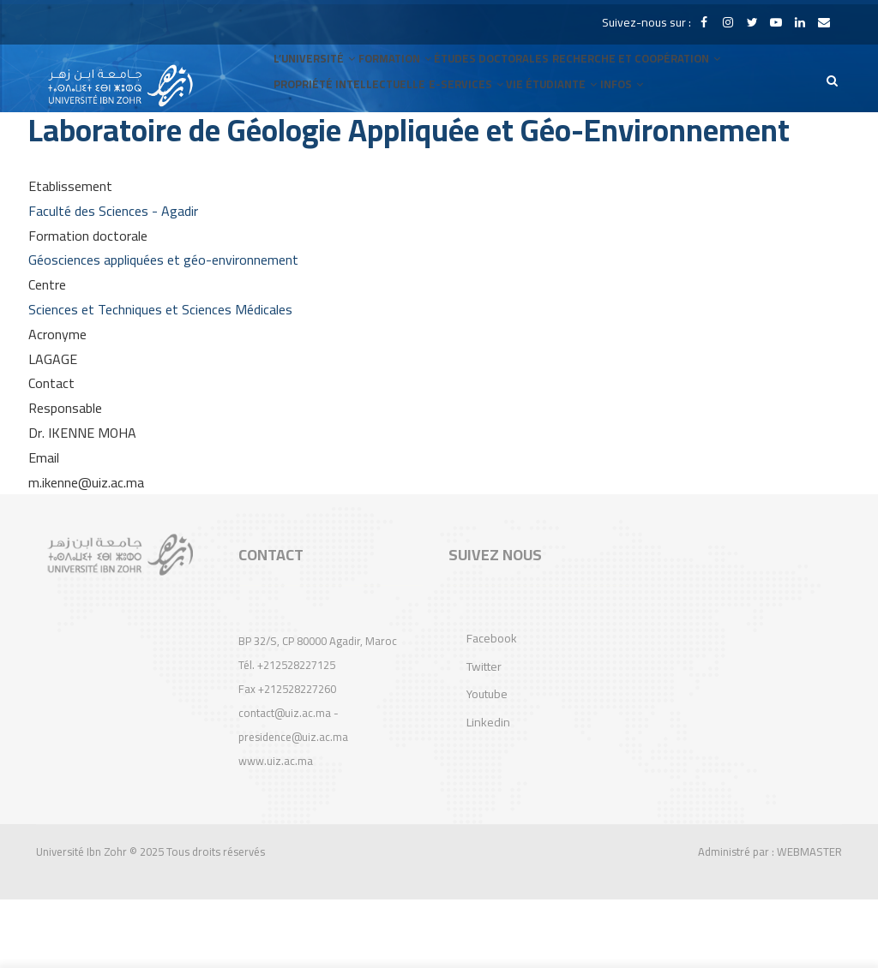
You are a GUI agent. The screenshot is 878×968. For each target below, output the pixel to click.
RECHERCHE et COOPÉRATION (658, 78)
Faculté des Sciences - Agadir (113, 279)
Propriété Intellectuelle (350, 147)
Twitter (484, 735)
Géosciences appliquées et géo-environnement (163, 328)
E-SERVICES (469, 147)
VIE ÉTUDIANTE (560, 147)
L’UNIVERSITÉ (318, 78)
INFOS (638, 147)
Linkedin (488, 790)
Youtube (487, 762)
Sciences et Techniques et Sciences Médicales (160, 378)
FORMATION (406, 78)
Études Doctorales (510, 78)
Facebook (491, 707)
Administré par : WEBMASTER (770, 920)
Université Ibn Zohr (81, 920)
